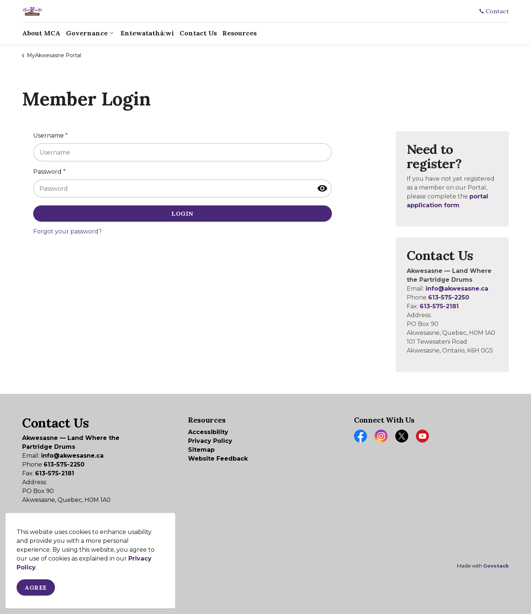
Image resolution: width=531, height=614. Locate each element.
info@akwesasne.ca (457, 288)
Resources (239, 33)
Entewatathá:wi (147, 33)
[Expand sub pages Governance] (111, 33)
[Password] (182, 188)
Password (49, 171)
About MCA (41, 33)
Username (50, 135)
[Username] (182, 152)
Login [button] (182, 213)
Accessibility (208, 432)
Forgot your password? (67, 231)
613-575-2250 (448, 297)
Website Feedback (218, 458)
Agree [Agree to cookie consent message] (35, 587)
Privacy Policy (210, 440)
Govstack (496, 566)
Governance (87, 33)
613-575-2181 (439, 306)
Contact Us (198, 33)
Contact (494, 11)
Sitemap (201, 449)
